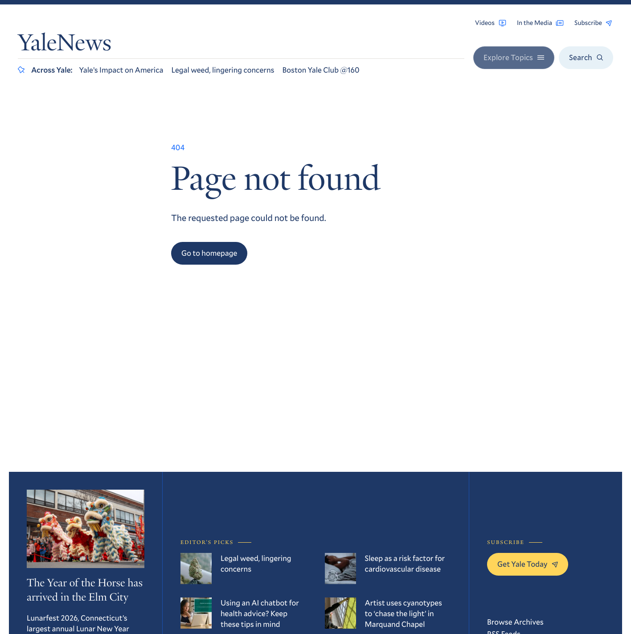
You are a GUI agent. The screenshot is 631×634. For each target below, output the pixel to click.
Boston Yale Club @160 (320, 70)
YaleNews (64, 45)
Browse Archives (515, 622)
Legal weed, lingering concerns (223, 70)
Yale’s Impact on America (121, 70)
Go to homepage (209, 253)
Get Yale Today (527, 564)
